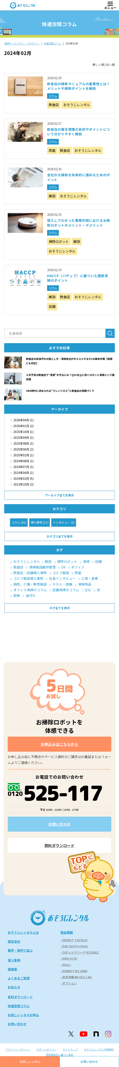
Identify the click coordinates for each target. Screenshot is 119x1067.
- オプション (68, 983)
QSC (88, 590)
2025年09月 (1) (23, 437)
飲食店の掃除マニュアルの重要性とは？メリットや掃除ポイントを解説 (78, 86)
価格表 (12, 969)
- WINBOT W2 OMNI (73, 971)
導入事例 (14, 960)
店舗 (52, 306)
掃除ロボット (59, 241)
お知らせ (14, 987)
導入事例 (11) (39, 522)
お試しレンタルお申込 (23, 1015)
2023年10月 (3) (23, 484)
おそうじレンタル (76, 104)
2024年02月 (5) (23, 478)
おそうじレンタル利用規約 (99, 1049)
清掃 (86, 561)
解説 (52, 195)
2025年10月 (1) (23, 432)
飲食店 (54, 104)
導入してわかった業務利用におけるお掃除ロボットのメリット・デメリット (78, 222)
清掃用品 (84, 584)
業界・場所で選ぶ (20, 950)
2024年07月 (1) (23, 467)
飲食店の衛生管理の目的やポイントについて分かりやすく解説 (78, 131)
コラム (53, 96)
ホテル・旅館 (62, 584)
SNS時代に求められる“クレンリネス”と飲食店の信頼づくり (60, 390)
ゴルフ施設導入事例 (28, 578)
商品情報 (66, 932)
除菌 (52, 150)
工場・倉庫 (89, 578)
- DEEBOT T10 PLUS (74, 940)
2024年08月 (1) (23, 461)
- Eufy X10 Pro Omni (74, 946)
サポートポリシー (46, 1049)
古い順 (110, 64)
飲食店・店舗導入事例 (30, 573)
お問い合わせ (59, 824)
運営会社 (14, 941)
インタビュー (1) (64, 522)
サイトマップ (70, 1049)
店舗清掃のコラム (65, 590)
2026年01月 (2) (23, 426)
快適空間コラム (19, 1006)
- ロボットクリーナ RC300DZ (79, 952)
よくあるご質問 (19, 978)
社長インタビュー (62, 578)
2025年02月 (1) (23, 455)
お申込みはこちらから (59, 744)
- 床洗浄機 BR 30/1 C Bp (76, 977)
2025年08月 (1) (23, 443)
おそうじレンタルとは (23, 932)
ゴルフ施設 (60, 573)
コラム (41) (18, 522)
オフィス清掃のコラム (30, 590)
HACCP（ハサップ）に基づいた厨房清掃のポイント (77, 278)
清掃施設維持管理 (42, 567)
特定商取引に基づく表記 (59, 1054)
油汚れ (31, 596)
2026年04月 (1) (23, 420)
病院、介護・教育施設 (30, 584)
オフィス (77, 567)
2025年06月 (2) (23, 449)
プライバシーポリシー (17, 1049)
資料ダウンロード (59, 845)
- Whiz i (65, 965)
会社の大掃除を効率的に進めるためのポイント (78, 177)
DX (63, 567)
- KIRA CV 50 (68, 958)
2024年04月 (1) (23, 473)
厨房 (16, 596)
